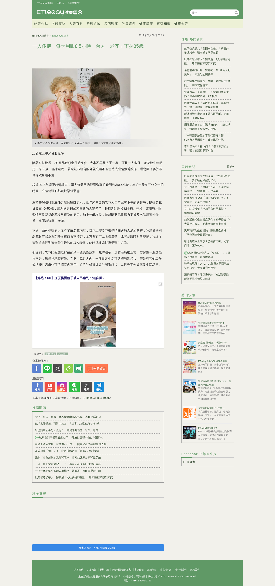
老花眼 (61, 354)
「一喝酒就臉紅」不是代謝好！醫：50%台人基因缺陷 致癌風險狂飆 (205, 137)
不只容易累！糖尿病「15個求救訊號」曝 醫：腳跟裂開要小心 (206, 148)
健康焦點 (41, 23)
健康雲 (59, 12)
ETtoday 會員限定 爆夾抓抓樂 (212, 361)
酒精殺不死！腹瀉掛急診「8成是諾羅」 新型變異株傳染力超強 (207, 276)
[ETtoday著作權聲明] (96, 397)
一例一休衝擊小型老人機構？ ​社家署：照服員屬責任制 (68, 470)
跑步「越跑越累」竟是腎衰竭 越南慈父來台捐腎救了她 (68, 457)
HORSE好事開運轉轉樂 (209, 302)
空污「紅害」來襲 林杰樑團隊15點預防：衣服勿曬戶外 (68, 416)
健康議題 (129, 23)
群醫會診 (94, 23)
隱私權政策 (166, 569)
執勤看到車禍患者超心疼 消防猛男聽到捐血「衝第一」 (70, 437)
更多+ (230, 166)
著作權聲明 (181, 569)
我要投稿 (78, 569)
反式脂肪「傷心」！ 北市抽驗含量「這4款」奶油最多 (67, 450)
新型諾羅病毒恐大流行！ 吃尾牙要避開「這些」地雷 (66, 430)
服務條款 (151, 569)
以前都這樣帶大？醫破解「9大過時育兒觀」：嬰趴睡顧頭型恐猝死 (74, 477)
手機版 (60, 3)
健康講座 (146, 23)
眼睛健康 (50, 354)
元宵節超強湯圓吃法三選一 (211, 408)
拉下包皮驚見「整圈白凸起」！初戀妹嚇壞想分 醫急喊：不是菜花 (206, 50)
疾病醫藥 (111, 23)
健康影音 (181, 23)
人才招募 (91, 569)
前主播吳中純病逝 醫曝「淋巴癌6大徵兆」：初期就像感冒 (207, 83)
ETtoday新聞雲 (45, 3)
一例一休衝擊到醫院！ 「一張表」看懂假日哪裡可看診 (68, 464)
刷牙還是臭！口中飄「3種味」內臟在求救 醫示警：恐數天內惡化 (207, 126)
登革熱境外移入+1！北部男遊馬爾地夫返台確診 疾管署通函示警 (206, 265)
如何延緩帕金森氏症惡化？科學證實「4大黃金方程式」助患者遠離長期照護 (207, 221)
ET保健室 (189, 461)
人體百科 (76, 23)
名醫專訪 (59, 23)
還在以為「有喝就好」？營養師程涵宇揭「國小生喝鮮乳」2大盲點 (206, 94)
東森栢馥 (164, 23)
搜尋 (236, 12)
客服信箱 (139, 569)
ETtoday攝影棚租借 (207, 428)
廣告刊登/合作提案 (121, 569)
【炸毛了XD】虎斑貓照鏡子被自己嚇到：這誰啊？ (69, 278)
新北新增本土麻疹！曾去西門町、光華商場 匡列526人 (206, 115)
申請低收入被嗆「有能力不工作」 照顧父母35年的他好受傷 (70, 444)
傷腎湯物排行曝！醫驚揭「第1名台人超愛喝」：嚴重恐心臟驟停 (207, 72)
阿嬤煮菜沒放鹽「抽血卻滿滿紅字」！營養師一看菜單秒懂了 (206, 199)
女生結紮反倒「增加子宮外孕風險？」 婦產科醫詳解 (207, 210)
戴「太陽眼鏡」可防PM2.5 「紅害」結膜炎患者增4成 (67, 423)
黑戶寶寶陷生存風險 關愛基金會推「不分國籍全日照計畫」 (205, 232)
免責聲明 (194, 569)
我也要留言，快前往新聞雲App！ (98, 547)
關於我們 (104, 569)
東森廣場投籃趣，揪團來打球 (212, 342)
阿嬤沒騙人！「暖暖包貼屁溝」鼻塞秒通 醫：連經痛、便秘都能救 (206, 104)
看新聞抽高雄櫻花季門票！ (211, 322)
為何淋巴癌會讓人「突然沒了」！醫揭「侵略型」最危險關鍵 (207, 254)
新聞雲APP (73, 3)
